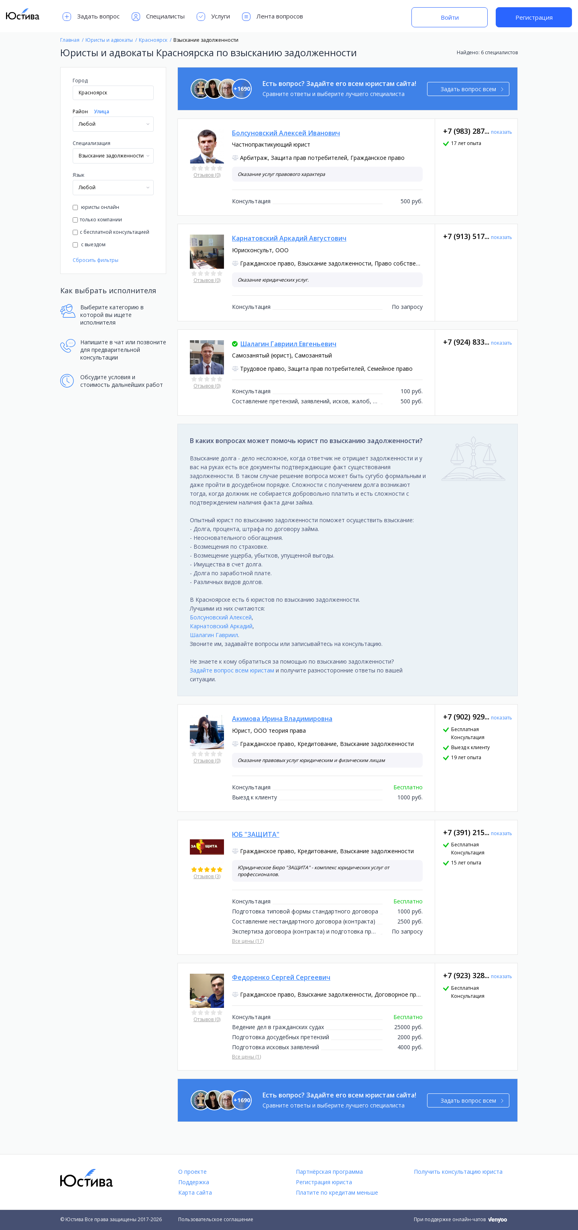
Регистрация (534, 17)
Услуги (213, 16)
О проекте (192, 1171)
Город (80, 80)
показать (501, 132)
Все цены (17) (248, 941)
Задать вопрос (91, 16)
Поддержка (193, 1182)
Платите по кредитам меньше (337, 1192)
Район (80, 111)
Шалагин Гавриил (214, 635)
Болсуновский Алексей (221, 617)
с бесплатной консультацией (111, 232)
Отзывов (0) (206, 175)
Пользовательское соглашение (215, 1219)
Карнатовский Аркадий (221, 626)
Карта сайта (195, 1192)
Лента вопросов (272, 16)
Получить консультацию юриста (458, 1171)
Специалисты (158, 16)
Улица (101, 111)
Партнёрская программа (329, 1171)
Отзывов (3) (206, 876)
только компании (97, 219)
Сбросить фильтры (95, 260)
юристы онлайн (96, 207)
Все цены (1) (246, 1056)
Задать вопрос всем (472, 89)
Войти (450, 17)
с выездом (89, 244)
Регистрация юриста (324, 1182)
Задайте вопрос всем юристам (232, 670)
